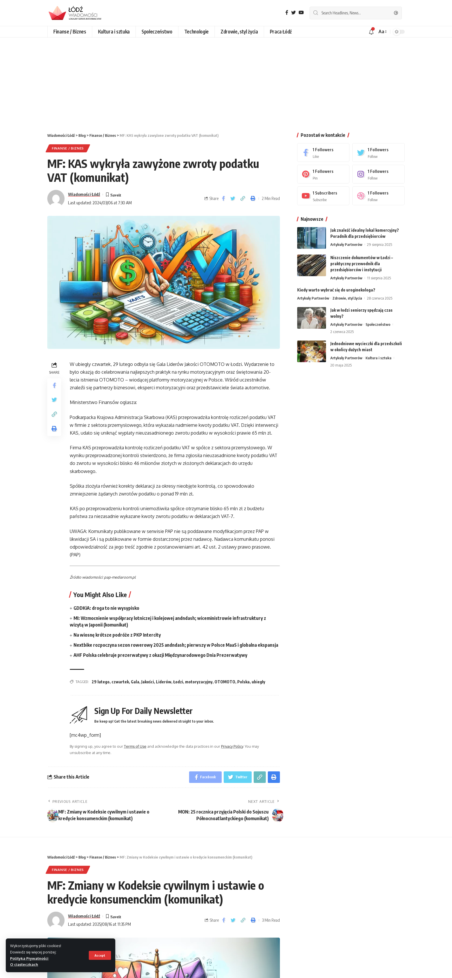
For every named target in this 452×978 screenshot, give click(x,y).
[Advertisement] (226, 80)
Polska (243, 681)
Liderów (163, 681)
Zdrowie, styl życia (347, 298)
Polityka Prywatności (29, 958)
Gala (135, 681)
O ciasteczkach (24, 964)
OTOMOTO (224, 681)
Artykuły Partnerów (346, 244)
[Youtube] (323, 196)
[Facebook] (287, 12)
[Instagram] (378, 174)
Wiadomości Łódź (84, 194)
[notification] (371, 32)
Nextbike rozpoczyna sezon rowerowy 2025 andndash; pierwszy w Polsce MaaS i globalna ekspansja (176, 645)
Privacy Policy (232, 746)
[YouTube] (301, 12)
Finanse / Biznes (68, 148)
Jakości (147, 681)
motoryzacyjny (198, 681)
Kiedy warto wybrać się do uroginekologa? (336, 289)
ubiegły (258, 681)
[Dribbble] (378, 196)
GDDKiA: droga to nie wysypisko (106, 608)
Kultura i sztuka (378, 358)
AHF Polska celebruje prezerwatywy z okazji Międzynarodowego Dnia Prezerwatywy (160, 655)
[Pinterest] (323, 174)
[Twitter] (293, 12)
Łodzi (178, 681)
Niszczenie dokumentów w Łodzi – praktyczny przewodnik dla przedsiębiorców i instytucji (361, 263)
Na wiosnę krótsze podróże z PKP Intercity (117, 635)
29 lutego (101, 681)
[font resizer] (382, 31)
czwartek (120, 681)
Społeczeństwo (378, 324)
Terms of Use (135, 746)
